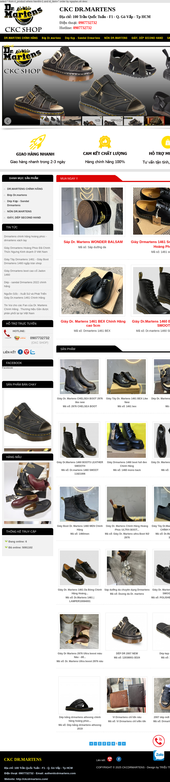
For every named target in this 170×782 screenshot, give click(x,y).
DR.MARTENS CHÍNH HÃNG (21, 38)
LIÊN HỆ (9, 46)
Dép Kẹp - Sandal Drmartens (82, 38)
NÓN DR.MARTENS (115, 38)
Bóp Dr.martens (51, 38)
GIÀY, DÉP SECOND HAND (147, 38)
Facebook (7, 367)
